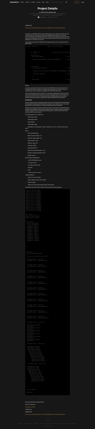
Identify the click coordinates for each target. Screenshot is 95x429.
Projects (22, 2)
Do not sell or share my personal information (68, 423)
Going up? (47, 420)
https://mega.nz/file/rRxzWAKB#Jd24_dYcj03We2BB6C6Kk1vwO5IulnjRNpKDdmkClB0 (45, 27)
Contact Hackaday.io (27, 423)
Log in (82, 2)
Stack (43, 2)
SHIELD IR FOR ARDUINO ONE (48, 12)
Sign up (77, 2)
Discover (27, 2)
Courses (39, 2)
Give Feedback (35, 423)
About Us (20, 423)
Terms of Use (42, 423)
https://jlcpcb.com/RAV (30, 407)
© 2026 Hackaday (47, 425)
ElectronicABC (42, 17)
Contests (33, 2)
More (48, 2)
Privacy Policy (49, 423)
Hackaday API (56, 423)
